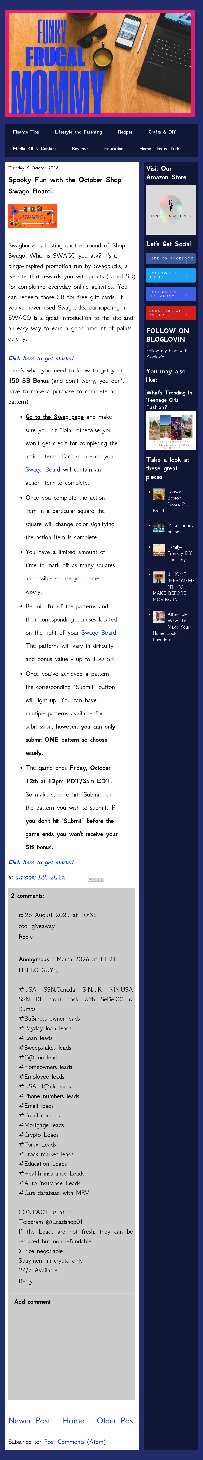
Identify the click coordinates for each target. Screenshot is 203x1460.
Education (114, 148)
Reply (26, 937)
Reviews (80, 148)
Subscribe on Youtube (172, 313)
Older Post (116, 1420)
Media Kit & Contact (34, 148)
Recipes (125, 132)
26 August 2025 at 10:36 (61, 915)
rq (21, 915)
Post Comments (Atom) (74, 1442)
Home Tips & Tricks (160, 148)
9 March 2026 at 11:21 (83, 959)
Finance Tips (26, 132)
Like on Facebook (172, 260)
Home (73, 1420)
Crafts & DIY (162, 132)
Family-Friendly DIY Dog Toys (180, 553)
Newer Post (29, 1420)
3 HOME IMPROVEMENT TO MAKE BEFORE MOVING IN (174, 587)
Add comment (32, 1302)
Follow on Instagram (172, 294)
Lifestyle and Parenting (78, 132)
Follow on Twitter (172, 275)
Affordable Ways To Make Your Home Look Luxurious (171, 627)
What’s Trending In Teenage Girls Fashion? (169, 400)
